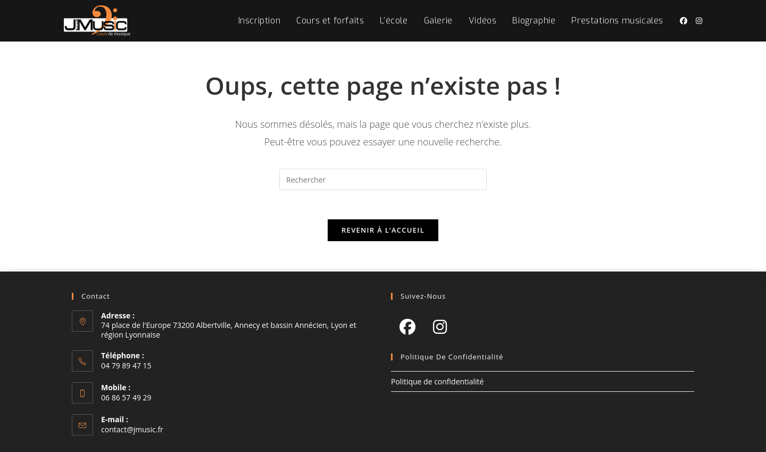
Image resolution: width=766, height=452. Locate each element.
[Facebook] (407, 326)
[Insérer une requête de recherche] (383, 179)
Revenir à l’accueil (383, 233)
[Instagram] (439, 326)
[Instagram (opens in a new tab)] (699, 20)
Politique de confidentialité (437, 381)
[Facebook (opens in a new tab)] (684, 20)
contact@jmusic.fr (132, 429)
